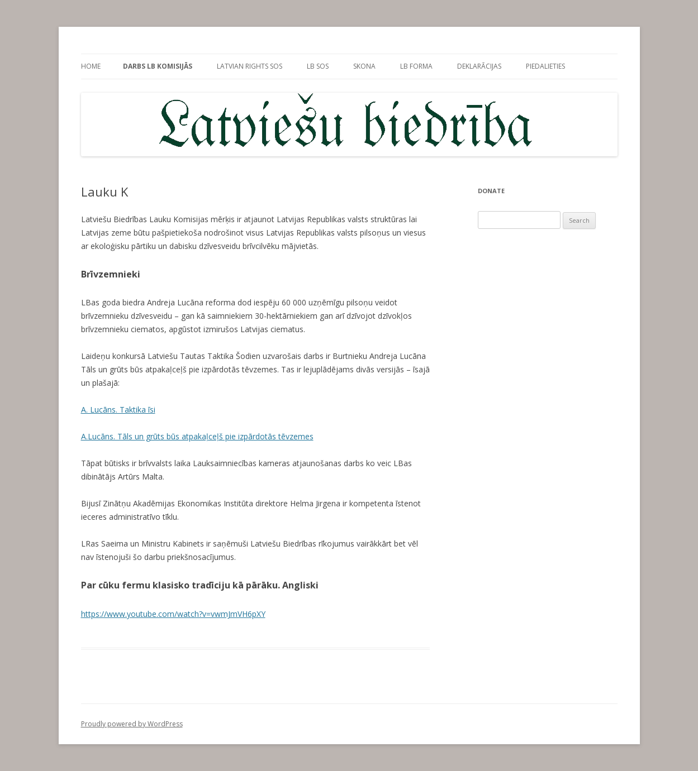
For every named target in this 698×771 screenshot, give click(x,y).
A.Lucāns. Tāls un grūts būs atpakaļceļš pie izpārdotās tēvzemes (197, 436)
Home (91, 66)
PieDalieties (545, 66)
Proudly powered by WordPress (132, 724)
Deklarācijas (479, 66)
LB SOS (318, 66)
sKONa (364, 66)
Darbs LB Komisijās (157, 66)
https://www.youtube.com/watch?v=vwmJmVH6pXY (173, 614)
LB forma (416, 66)
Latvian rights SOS (249, 66)
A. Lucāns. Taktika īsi (118, 409)
